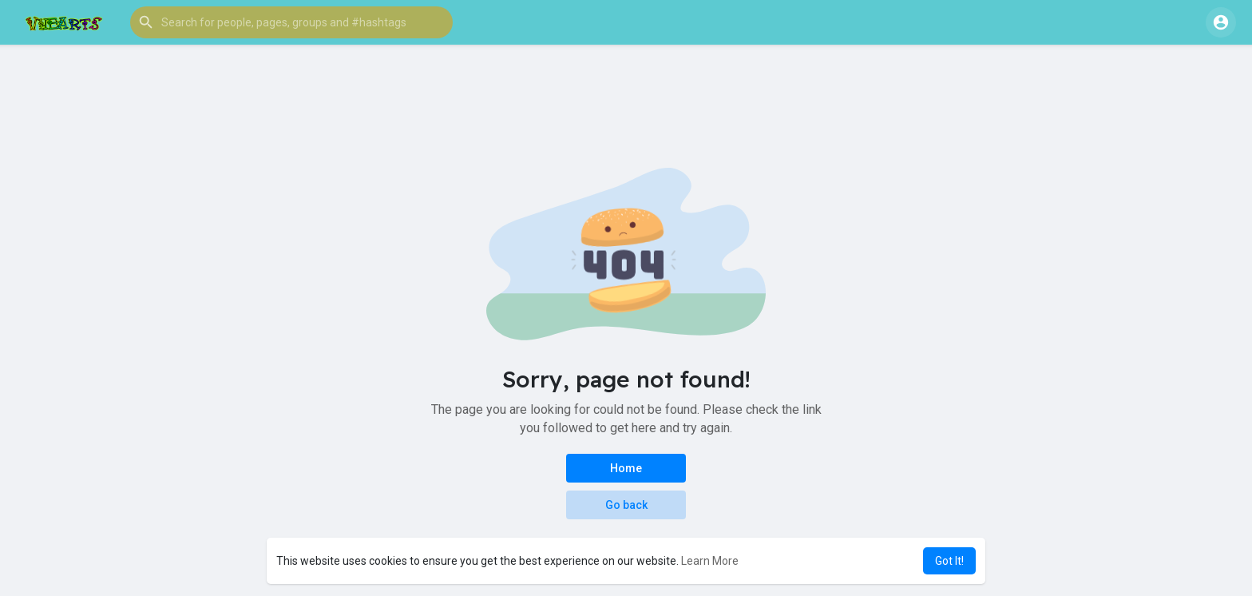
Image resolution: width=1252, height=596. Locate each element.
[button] (291, 22)
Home (626, 468)
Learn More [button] (710, 560)
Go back (626, 505)
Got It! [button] (949, 560)
